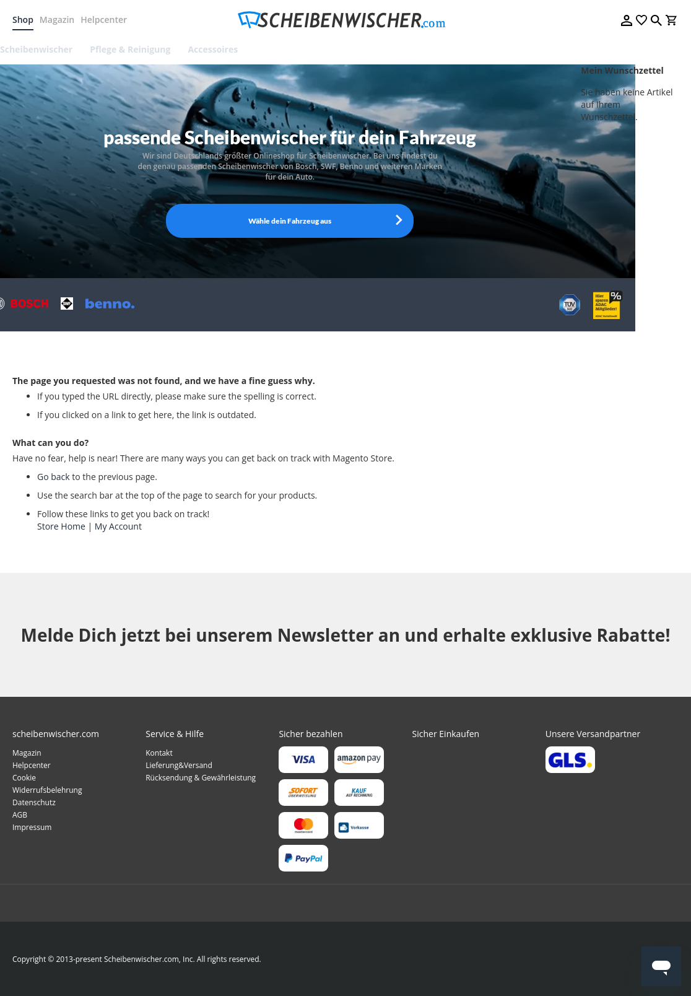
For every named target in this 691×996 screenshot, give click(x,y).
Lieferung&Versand (179, 765)
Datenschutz (34, 802)
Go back (53, 477)
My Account (118, 526)
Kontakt (159, 753)
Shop (22, 19)
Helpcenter (103, 19)
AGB (19, 815)
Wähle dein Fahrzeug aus (289, 220)
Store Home (61, 526)
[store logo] (345, 20)
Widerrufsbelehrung (47, 790)
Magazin (57, 19)
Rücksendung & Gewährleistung (201, 777)
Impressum (31, 827)
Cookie (24, 777)
